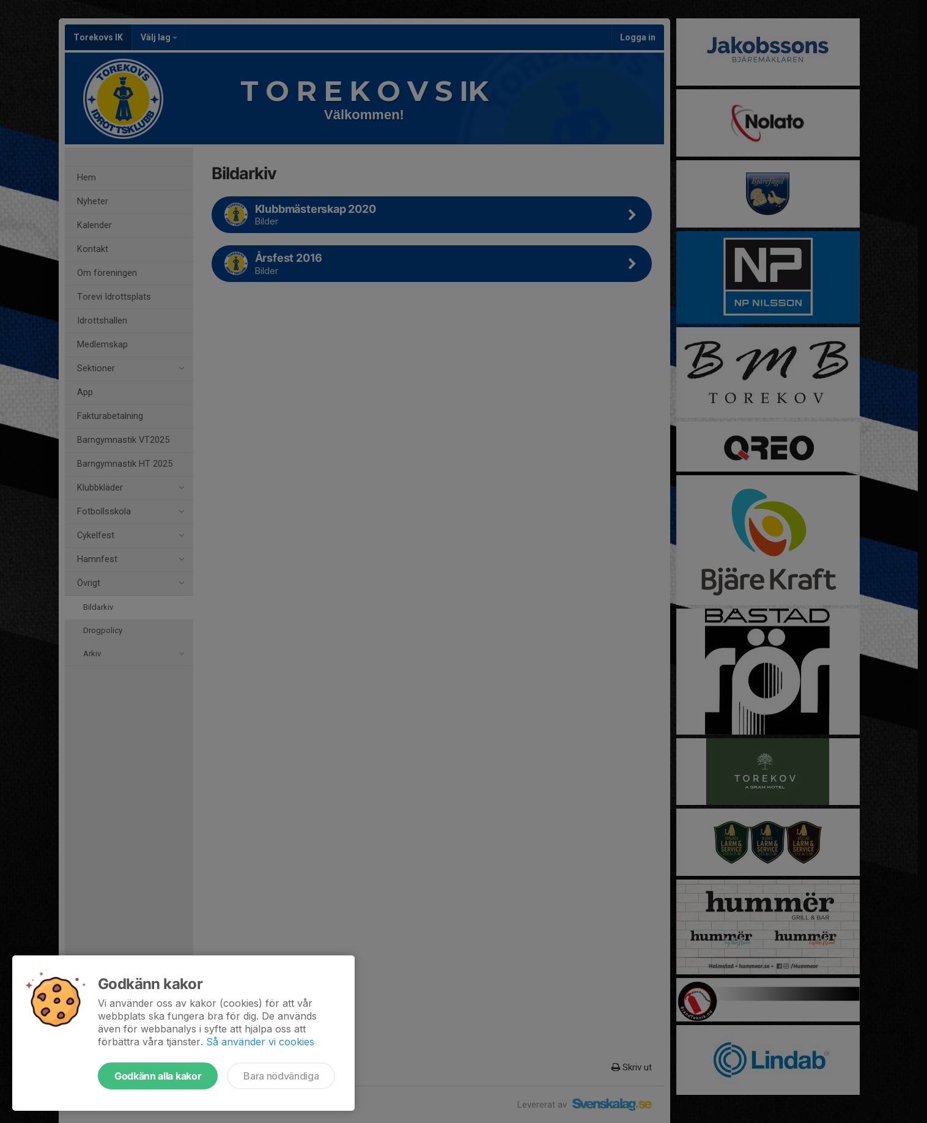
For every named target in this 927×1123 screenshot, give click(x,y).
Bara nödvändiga (281, 1076)
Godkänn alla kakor (157, 1076)
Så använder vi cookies (260, 1042)
